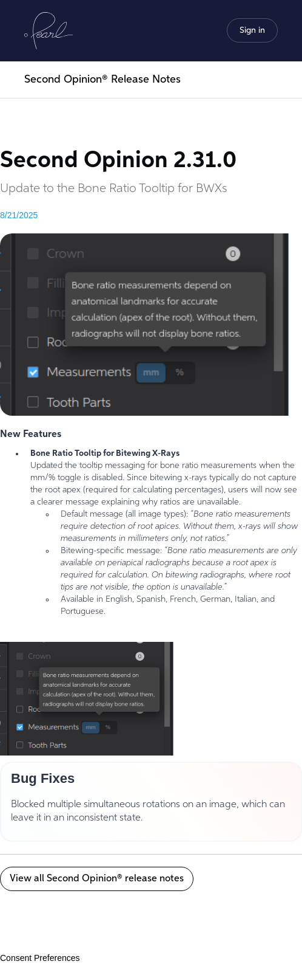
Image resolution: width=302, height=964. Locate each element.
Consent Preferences (40, 958)
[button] (252, 30)
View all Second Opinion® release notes (97, 879)
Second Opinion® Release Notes (102, 79)
